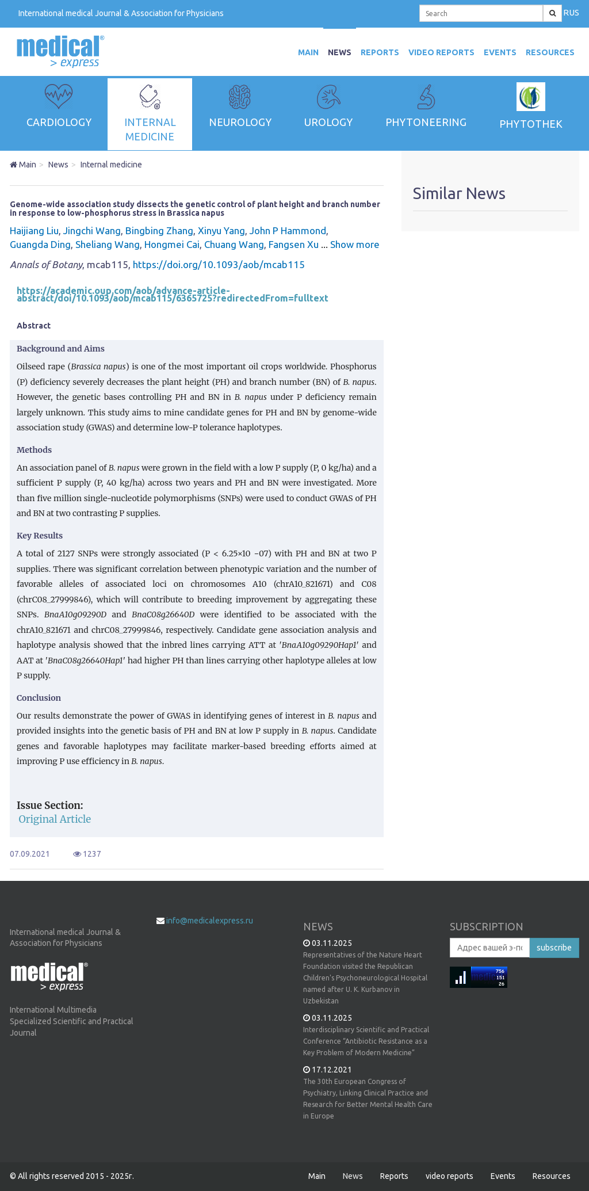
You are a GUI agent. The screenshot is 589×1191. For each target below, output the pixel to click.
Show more (350, 244)
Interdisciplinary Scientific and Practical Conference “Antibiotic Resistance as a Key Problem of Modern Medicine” (366, 1041)
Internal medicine (111, 164)
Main (23, 164)
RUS (571, 12)
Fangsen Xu (294, 244)
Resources (550, 52)
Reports (380, 52)
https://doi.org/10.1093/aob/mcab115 (219, 264)
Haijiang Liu (34, 230)
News (339, 52)
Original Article (55, 819)
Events (500, 52)
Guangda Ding (40, 244)
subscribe (554, 947)
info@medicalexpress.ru (209, 920)
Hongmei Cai (172, 244)
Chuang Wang (234, 244)
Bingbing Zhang (159, 230)
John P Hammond (288, 230)
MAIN (308, 52)
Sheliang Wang (107, 244)
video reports (441, 52)
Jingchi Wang (92, 230)
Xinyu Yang (221, 230)
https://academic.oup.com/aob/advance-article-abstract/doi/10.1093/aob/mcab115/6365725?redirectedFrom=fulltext (172, 294)
